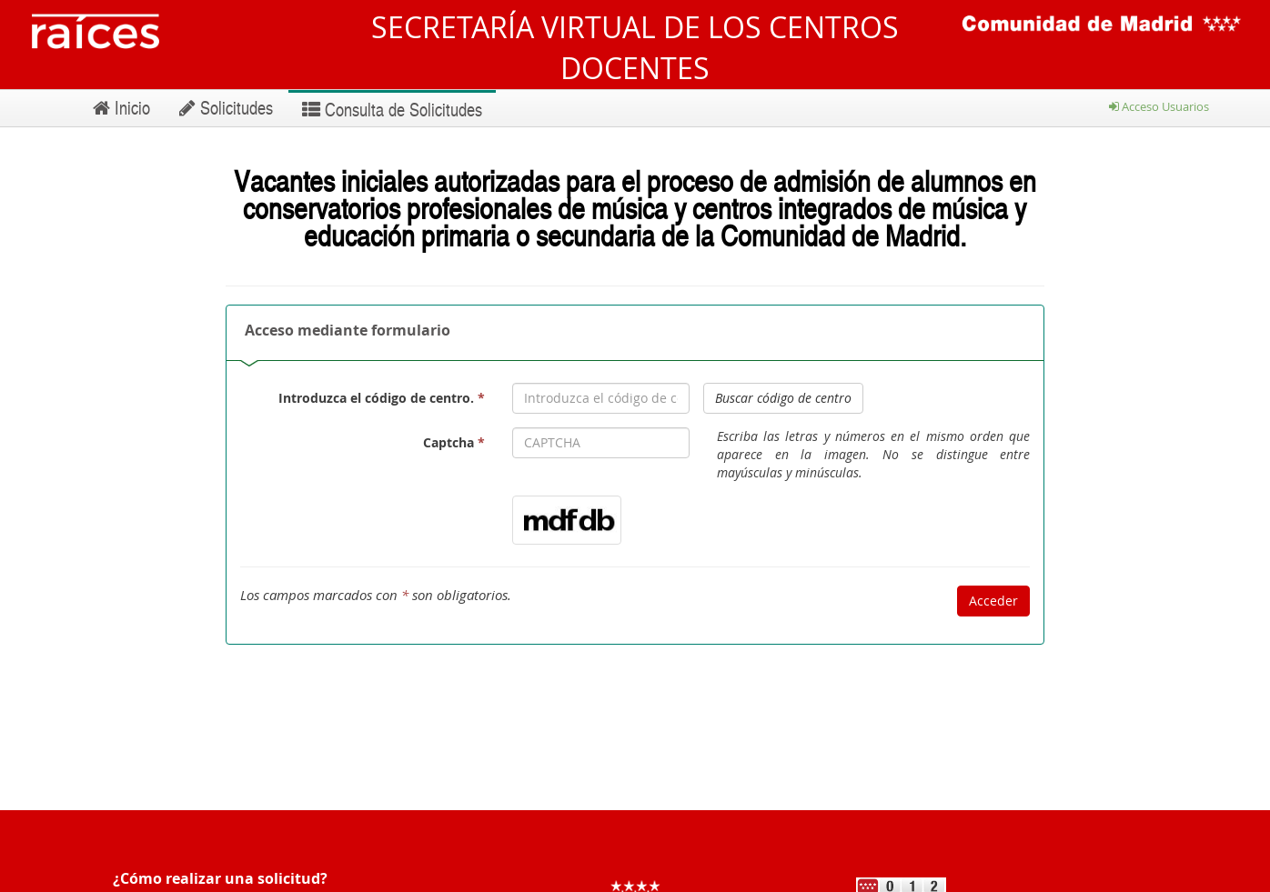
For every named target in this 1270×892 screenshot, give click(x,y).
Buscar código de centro (783, 397)
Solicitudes (226, 107)
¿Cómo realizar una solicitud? (220, 878)
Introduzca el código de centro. (381, 397)
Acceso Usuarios (1159, 106)
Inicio (121, 107)
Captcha (454, 442)
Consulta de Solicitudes (392, 109)
